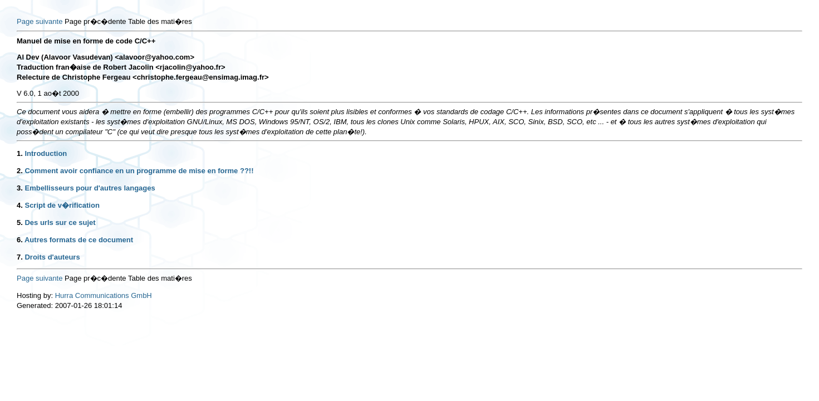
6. (20, 240)
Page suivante (39, 21)
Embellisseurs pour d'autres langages (89, 188)
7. (20, 257)
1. (20, 153)
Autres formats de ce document (78, 240)
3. (20, 188)
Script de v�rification (61, 205)
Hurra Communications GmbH (103, 295)
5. (20, 222)
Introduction (45, 153)
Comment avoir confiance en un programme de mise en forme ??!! (138, 171)
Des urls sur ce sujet (59, 222)
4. (20, 205)
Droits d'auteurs (52, 257)
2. (20, 171)
